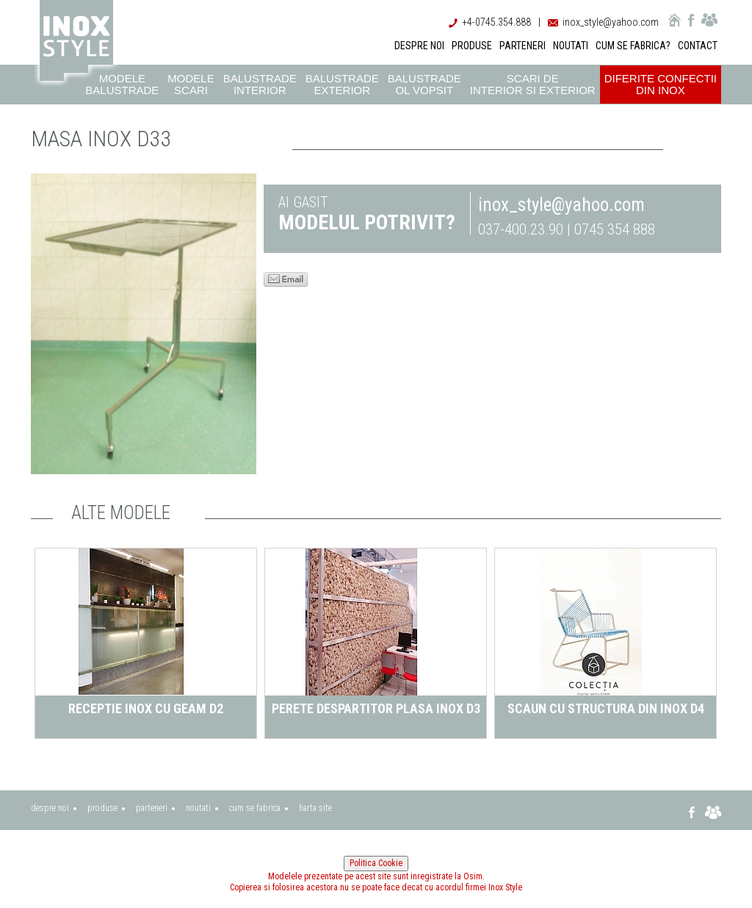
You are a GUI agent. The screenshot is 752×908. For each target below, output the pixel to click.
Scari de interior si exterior (533, 84)
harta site (315, 808)
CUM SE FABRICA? (633, 45)
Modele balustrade (122, 84)
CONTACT (697, 45)
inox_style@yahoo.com (611, 22)
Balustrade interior (260, 84)
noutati (198, 808)
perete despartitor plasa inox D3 (376, 708)
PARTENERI (522, 45)
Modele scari (190, 84)
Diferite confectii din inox (660, 84)
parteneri (151, 808)
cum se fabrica (255, 808)
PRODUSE (472, 45)
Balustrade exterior (342, 84)
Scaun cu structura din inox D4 (605, 708)
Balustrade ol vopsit (424, 84)
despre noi (50, 808)
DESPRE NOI (419, 45)
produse (102, 808)
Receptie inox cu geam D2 (145, 708)
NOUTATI (570, 45)
